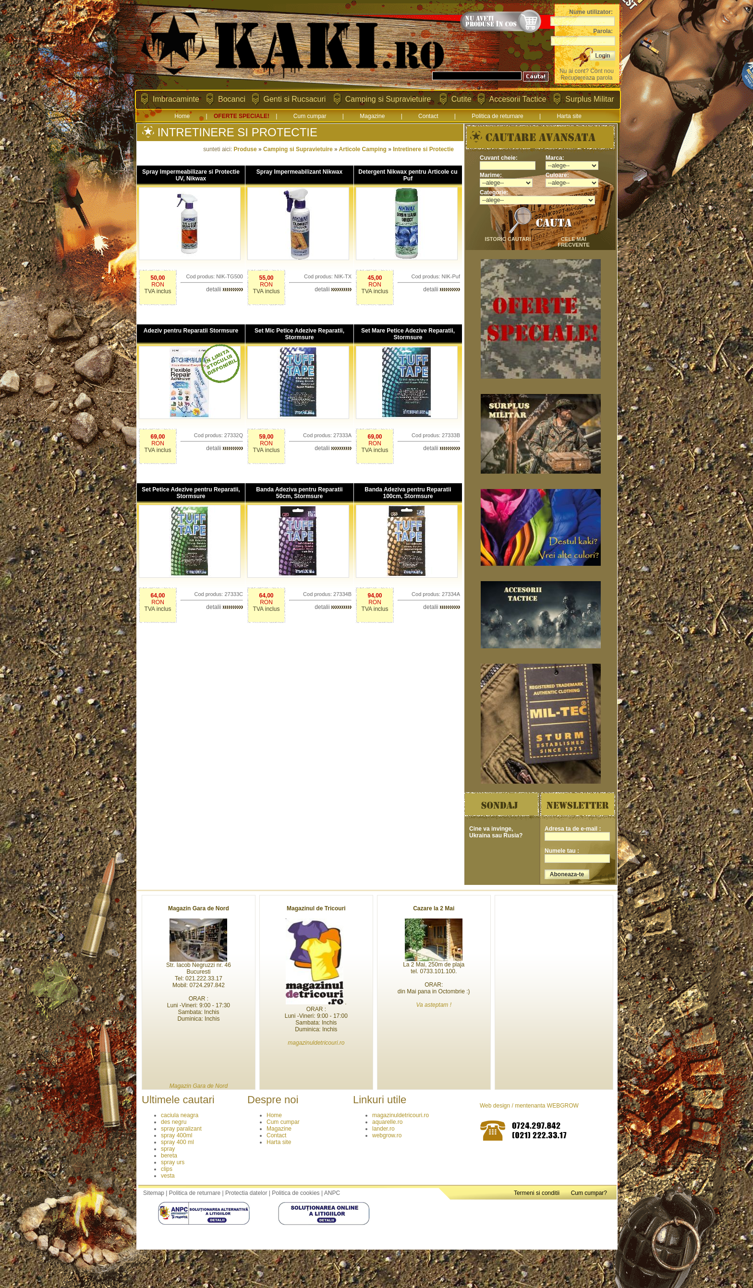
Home (182, 116)
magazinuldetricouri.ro (400, 1115)
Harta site (569, 116)
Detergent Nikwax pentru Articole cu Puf (407, 175)
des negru (173, 1122)
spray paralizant (181, 1128)
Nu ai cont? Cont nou (586, 71)
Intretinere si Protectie (423, 149)
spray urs (172, 1162)
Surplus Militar (589, 99)
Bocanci (231, 99)
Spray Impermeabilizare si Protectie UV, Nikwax (191, 175)
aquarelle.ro (387, 1122)
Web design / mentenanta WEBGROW (529, 1105)
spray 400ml (176, 1135)
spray (168, 1148)
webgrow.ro (386, 1135)
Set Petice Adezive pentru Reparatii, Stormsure (191, 493)
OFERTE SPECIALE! (241, 116)
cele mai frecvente (574, 242)
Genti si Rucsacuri (295, 99)
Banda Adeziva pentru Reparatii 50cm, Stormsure (299, 493)
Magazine (372, 116)
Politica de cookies (295, 1193)
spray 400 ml (177, 1142)
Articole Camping (363, 149)
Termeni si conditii (536, 1193)
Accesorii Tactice (518, 99)
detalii (224, 289)
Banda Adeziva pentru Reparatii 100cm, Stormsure (407, 493)
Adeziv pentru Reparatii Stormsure (191, 330)
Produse (245, 149)
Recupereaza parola (586, 77)
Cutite (461, 99)
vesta (168, 1175)
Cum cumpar (310, 116)
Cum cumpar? (589, 1193)
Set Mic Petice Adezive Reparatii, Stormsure (299, 334)
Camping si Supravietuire (388, 99)
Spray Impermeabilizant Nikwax (299, 171)
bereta (169, 1155)
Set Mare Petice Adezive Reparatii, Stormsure (408, 334)
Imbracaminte (176, 99)
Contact (428, 116)
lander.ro (383, 1128)
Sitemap (153, 1193)
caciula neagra (179, 1115)
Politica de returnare (497, 116)
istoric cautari (508, 239)
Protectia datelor (246, 1193)
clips (166, 1169)
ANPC (332, 1193)
